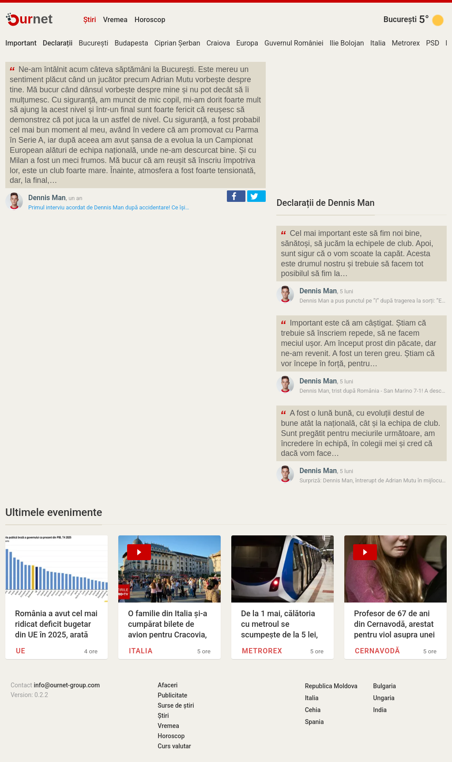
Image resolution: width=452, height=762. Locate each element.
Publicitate (172, 695)
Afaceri (167, 685)
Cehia (313, 709)
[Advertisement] (361, 124)
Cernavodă (377, 651)
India (380, 709)
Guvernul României (294, 43)
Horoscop (150, 19)
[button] (236, 196)
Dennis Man (47, 197)
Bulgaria (384, 686)
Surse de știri (176, 705)
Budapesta (131, 43)
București (400, 19)
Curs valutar (174, 746)
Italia (378, 43)
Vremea (115, 19)
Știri (89, 19)
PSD (432, 43)
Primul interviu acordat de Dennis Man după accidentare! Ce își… (108, 207)
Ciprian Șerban (177, 43)
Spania (314, 721)
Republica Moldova (331, 686)
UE (21, 651)
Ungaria (384, 697)
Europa (247, 43)
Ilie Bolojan (347, 43)
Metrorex (406, 43)
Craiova (218, 43)
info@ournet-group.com (67, 685)
